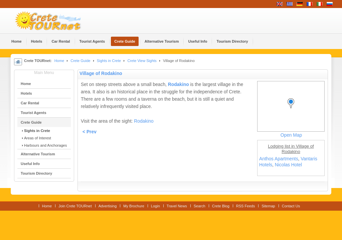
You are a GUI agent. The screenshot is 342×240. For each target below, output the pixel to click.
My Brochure (133, 206)
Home (59, 61)
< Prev (89, 131)
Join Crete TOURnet (75, 206)
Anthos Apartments (278, 158)
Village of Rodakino (100, 73)
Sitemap (268, 206)
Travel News (177, 206)
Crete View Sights (141, 61)
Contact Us (291, 206)
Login (155, 206)
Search (199, 206)
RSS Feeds (245, 206)
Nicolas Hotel (288, 164)
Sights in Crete (109, 61)
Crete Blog (220, 206)
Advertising (108, 206)
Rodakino (178, 84)
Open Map (291, 135)
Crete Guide (80, 61)
